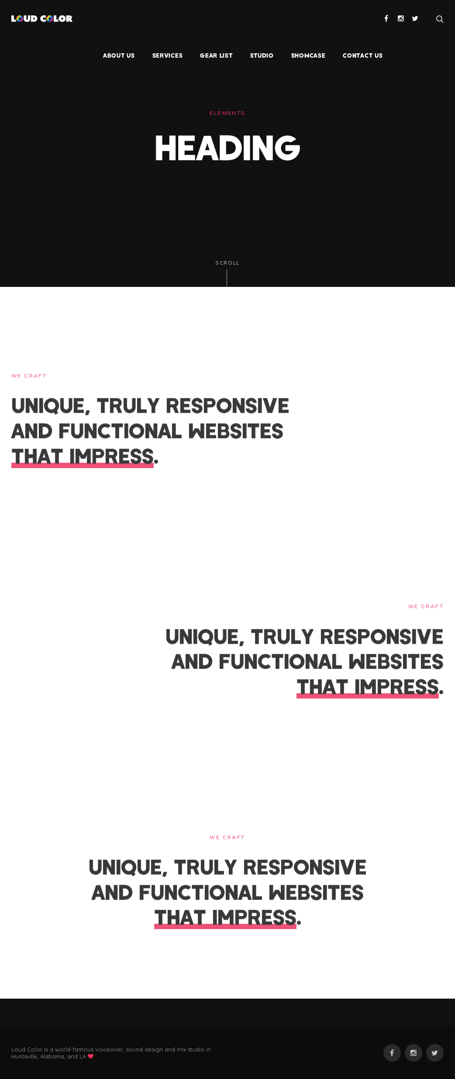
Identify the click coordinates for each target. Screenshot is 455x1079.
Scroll (227, 273)
